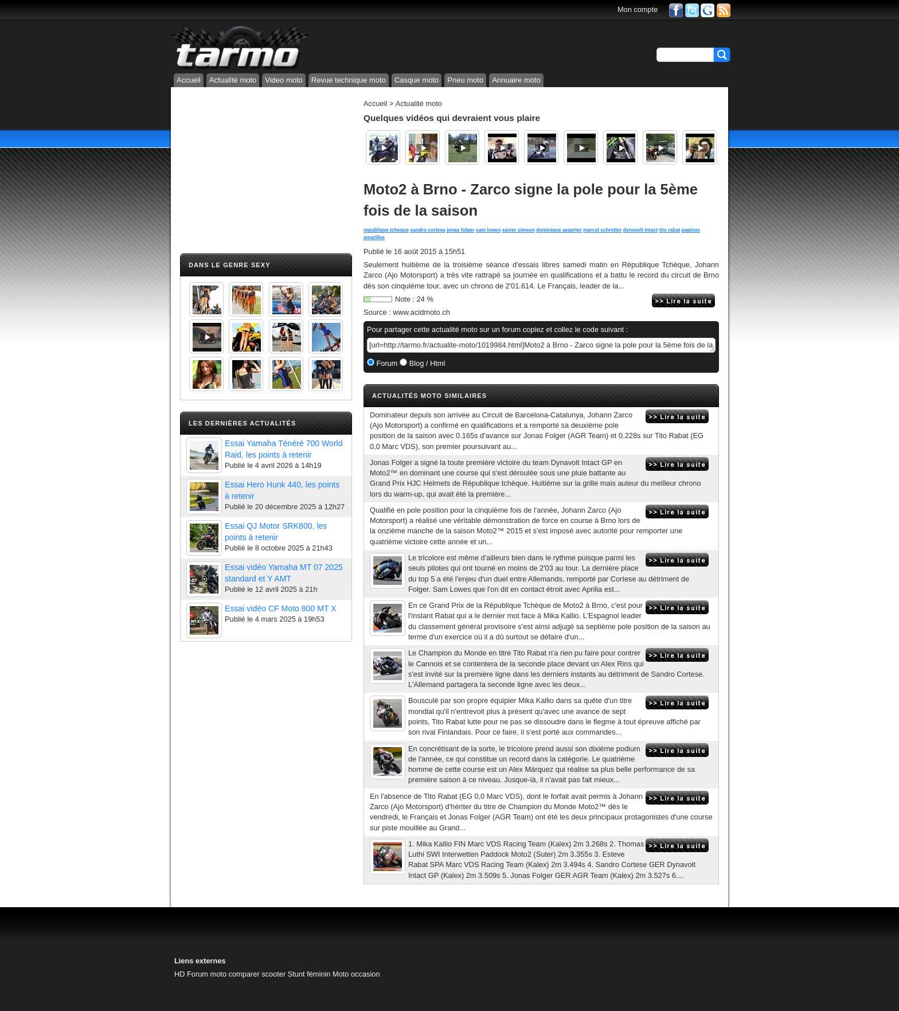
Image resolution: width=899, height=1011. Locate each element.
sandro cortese (427, 230)
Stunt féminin (309, 974)
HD (179, 974)
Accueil (189, 80)
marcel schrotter (602, 230)
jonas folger (461, 230)
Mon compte (637, 9)
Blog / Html (426, 363)
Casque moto (416, 80)
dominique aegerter (558, 230)
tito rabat (669, 230)
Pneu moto (465, 80)
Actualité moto (232, 80)
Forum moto (206, 974)
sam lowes (488, 230)
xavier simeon (518, 230)
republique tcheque (386, 230)
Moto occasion (356, 974)
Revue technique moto (348, 80)
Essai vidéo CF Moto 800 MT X (281, 608)
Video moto (284, 80)
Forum (386, 363)
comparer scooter (257, 974)
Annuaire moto (516, 80)
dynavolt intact (640, 230)
